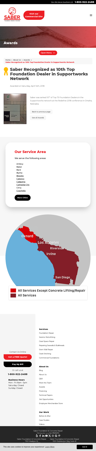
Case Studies (44, 420)
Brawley (20, 176)
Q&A (41, 379)
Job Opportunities (46, 399)
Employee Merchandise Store (51, 403)
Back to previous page (41, 112)
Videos (41, 424)
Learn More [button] (49, 447)
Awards (42, 387)
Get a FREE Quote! (17, 357)
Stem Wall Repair (46, 350)
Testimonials (44, 433)
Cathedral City (22, 185)
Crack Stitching (45, 354)
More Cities (22, 198)
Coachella (21, 191)
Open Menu (48, 52)
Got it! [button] (84, 447)
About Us (42, 375)
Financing (43, 391)
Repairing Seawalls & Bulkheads (51, 345)
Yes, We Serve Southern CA (62, 2)
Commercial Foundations (49, 358)
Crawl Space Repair (46, 341)
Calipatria (20, 182)
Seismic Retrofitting (47, 337)
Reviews (42, 428)
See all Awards (38, 118)
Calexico (20, 179)
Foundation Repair (46, 333)
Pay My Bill (17, 364)
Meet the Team (45, 383)
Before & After (45, 416)
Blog (41, 370)
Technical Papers (45, 395)
